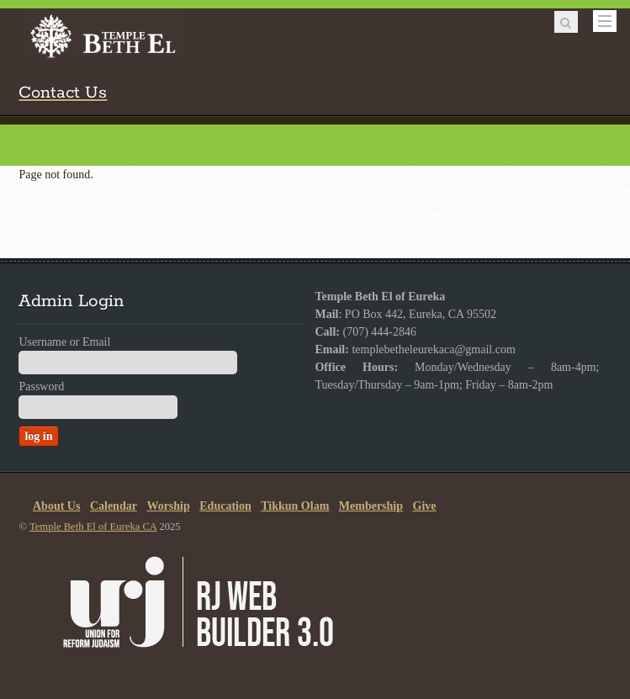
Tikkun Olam (295, 506)
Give (425, 506)
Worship (167, 506)
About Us (56, 506)
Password (41, 386)
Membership (371, 506)
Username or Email (64, 342)
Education (225, 506)
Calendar (113, 506)
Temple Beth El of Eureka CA (92, 526)
